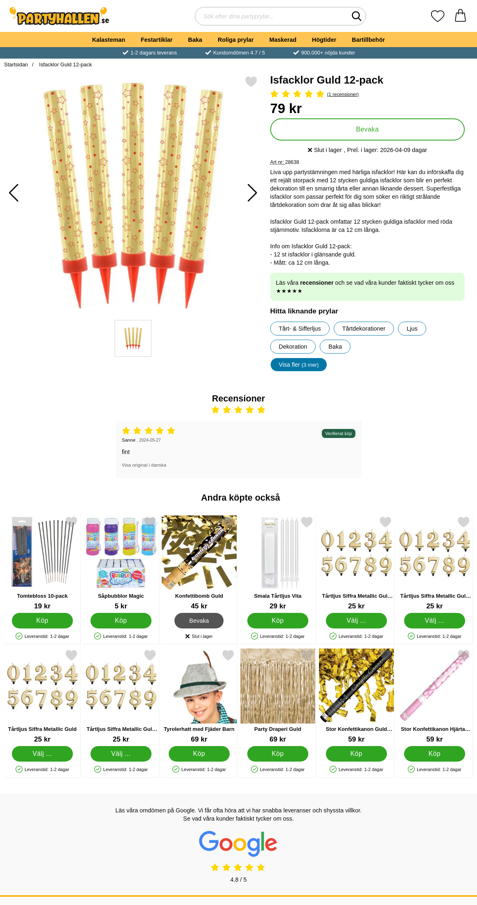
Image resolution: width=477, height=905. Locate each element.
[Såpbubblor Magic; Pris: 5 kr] (121, 563)
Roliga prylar (236, 39)
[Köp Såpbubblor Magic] (120, 620)
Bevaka (367, 129)
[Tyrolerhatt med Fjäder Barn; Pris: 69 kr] (199, 696)
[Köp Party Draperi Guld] (277, 754)
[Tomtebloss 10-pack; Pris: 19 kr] (42, 563)
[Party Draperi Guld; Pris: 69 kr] (278, 696)
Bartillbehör (368, 39)
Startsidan (16, 64)
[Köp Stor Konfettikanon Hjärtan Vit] (434, 754)
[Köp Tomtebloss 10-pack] (42, 620)
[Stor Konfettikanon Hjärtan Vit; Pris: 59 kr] (434, 696)
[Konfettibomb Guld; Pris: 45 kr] (199, 563)
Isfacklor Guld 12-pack (65, 64)
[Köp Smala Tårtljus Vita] (277, 620)
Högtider (324, 39)
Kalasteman (108, 39)
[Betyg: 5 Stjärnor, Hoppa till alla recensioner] (367, 94)
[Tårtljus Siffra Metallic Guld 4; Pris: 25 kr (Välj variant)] (434, 563)
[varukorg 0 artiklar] (460, 16)
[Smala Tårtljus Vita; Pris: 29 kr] (278, 563)
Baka (195, 39)
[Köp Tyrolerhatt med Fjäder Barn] (199, 754)
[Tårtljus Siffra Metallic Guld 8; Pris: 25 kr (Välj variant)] (121, 696)
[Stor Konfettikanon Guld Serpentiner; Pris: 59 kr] (356, 696)
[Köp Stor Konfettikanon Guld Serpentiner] (356, 754)
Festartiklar (157, 39)
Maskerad (282, 39)
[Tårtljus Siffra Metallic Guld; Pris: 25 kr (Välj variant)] (42, 696)
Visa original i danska (144, 465)
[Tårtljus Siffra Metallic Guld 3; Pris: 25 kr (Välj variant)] (356, 563)
